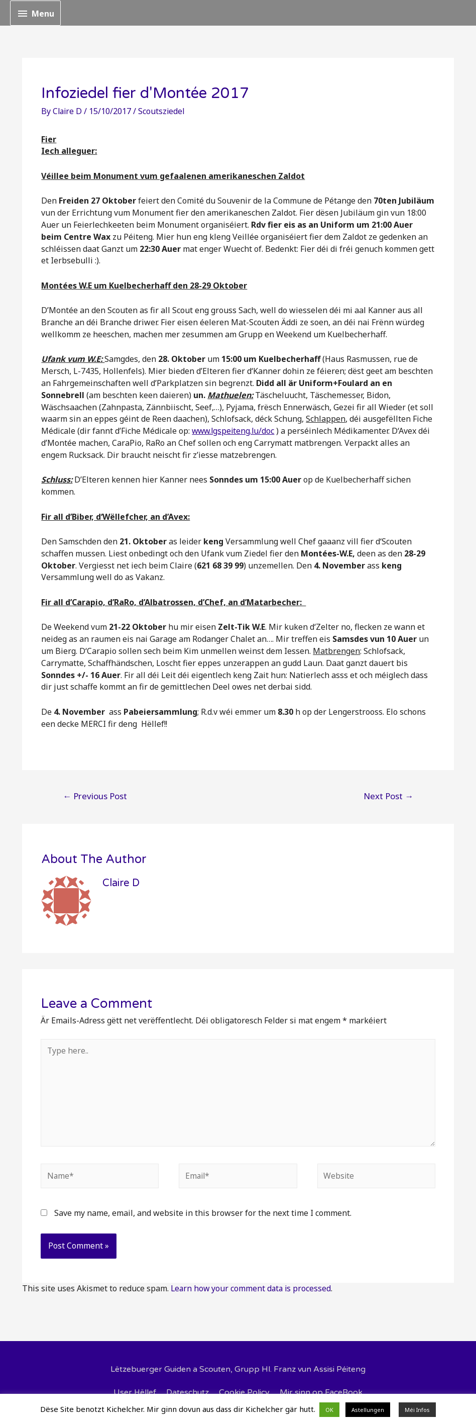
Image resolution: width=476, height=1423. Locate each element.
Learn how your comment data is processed (252, 1289)
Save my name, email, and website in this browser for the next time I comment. (202, 1214)
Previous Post (95, 796)
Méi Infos (417, 1409)
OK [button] (329, 1409)
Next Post (388, 796)
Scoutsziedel (163, 111)
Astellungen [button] (367, 1409)
